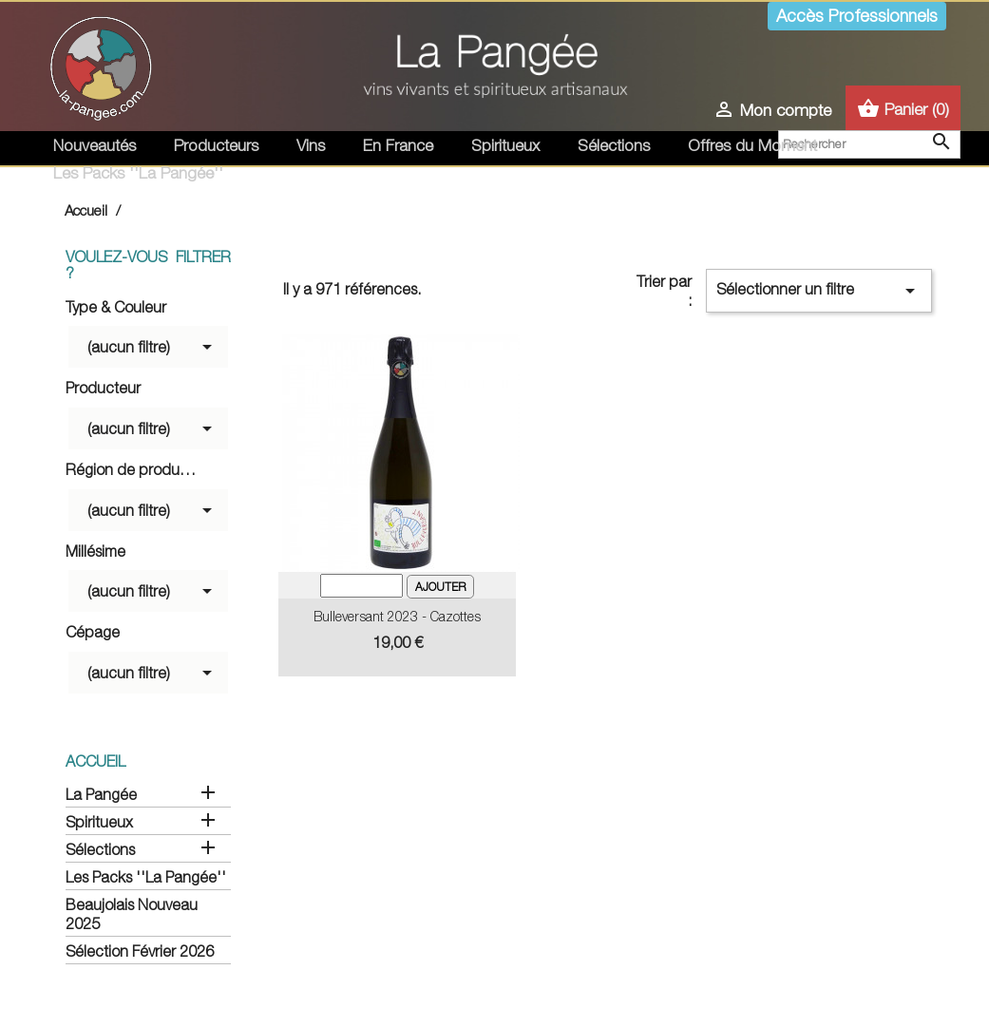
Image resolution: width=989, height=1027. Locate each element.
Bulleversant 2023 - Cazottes (397, 616)
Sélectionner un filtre (818, 290)
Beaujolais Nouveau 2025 (132, 914)
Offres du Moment (752, 145)
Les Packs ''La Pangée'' (138, 172)
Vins (310, 145)
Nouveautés (94, 145)
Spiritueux (505, 145)
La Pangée (101, 794)
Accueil (95, 761)
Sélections (614, 145)
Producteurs (216, 145)
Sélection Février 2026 (140, 951)
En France (398, 145)
